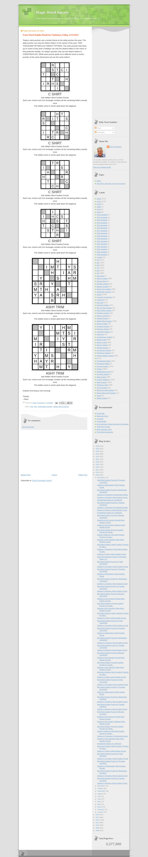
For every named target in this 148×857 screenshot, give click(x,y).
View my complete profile (102, 167)
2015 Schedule (102, 225)
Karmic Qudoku (102, 324)
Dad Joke (100, 302)
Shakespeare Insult (103, 372)
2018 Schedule (102, 233)
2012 (98, 820)
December (101, 477)
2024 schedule (102, 249)
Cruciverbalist (101, 421)
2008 (98, 830)
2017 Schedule (102, 231)
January (101, 812)
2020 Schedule (102, 238)
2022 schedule (102, 244)
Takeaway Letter (102, 385)
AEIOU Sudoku (102, 278)
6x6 (32, 406)
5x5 (98, 262)
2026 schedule (102, 254)
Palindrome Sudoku (104, 353)
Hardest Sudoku (102, 318)
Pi (97, 358)
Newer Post (25, 475)
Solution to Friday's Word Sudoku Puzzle (111, 554)
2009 (98, 828)
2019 (98, 464)
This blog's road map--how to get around (111, 183)
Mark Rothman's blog (104, 429)
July (99, 796)
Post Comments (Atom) (42, 480)
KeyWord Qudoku (103, 326)
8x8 (35, 406)
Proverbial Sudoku (103, 363)
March (100, 807)
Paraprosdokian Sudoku (105, 356)
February (101, 809)
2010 (98, 825)
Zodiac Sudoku (102, 398)
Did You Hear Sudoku (104, 308)
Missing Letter (102, 340)
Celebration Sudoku (45, 406)
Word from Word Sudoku (105, 390)
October (101, 788)
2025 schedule (102, 252)
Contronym (100, 300)
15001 (99, 207)
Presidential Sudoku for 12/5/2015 (109, 743)
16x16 (99, 212)
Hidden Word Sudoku (61, 406)
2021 (98, 459)
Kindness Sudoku (103, 329)
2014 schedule (102, 223)
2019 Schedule (102, 236)
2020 (98, 462)
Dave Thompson (39, 403)
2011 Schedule (102, 215)
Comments (99, 132)
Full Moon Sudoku (103, 313)
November (101, 786)
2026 (98, 446)
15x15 (99, 209)
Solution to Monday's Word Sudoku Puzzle (112, 510)
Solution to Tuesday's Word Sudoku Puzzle (112, 497)
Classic (99, 294)
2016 (98, 472)
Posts (98, 128)
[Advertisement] (54, 451)
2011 (98, 822)
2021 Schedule (102, 241)
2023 (98, 454)
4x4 (98, 260)
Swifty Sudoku (102, 382)
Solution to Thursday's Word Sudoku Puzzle (112, 566)
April (99, 804)
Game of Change (103, 316)
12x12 (99, 201)
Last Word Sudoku (103, 332)
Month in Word (102, 342)
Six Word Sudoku (103, 374)
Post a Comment (28, 427)
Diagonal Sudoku (103, 305)
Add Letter (100, 276)
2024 (98, 451)
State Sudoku (101, 377)
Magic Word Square (52, 12)
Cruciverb (100, 419)
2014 (98, 815)
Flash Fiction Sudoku (104, 310)
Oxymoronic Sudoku (104, 350)
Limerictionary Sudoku (104, 337)
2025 (98, 449)
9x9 (98, 273)
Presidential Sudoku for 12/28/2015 (109, 513)
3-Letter (99, 257)
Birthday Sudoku (102, 286)
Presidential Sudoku (104, 361)
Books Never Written (104, 289)
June (99, 799)
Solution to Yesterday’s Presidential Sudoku (112, 495)
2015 (98, 475)
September (102, 791)
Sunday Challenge (103, 379)
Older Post (82, 475)
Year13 (99, 395)
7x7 (98, 268)
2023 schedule (102, 246)
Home (54, 475)
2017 (98, 470)
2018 (98, 467)
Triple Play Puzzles (103, 427)
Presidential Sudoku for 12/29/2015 (109, 500)
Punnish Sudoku (102, 366)
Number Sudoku (102, 348)
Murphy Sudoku (102, 345)
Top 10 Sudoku (102, 388)
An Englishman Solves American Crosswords (113, 424)
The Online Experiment (105, 432)
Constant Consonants (104, 297)
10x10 (99, 199)
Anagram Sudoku (103, 284)
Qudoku (99, 369)
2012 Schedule (102, 217)
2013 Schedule (102, 220)
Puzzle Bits (101, 413)
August (100, 794)
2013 (98, 817)
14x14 (99, 204)
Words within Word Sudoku (106, 393)
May (99, 801)
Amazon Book (102, 281)
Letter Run (100, 334)
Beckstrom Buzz (102, 416)
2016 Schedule (102, 228)
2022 (98, 456)
